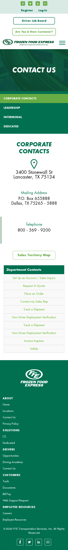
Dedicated (9, 443)
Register (27, 10)
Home (6, 404)
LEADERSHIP (12, 108)
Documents (9, 487)
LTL (4, 436)
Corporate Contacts (20, 98)
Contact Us (9, 417)
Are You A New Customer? (34, 32)
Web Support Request (15, 500)
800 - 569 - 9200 (34, 230)
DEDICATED (11, 126)
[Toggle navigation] (62, 43)
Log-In (42, 10)
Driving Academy (13, 462)
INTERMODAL (13, 117)
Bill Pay (7, 494)
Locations (8, 411)
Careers (7, 513)
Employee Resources (14, 519)
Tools (6, 481)
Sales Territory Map (34, 255)
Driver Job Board (34, 21)
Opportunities (11, 455)
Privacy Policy (10, 423)
